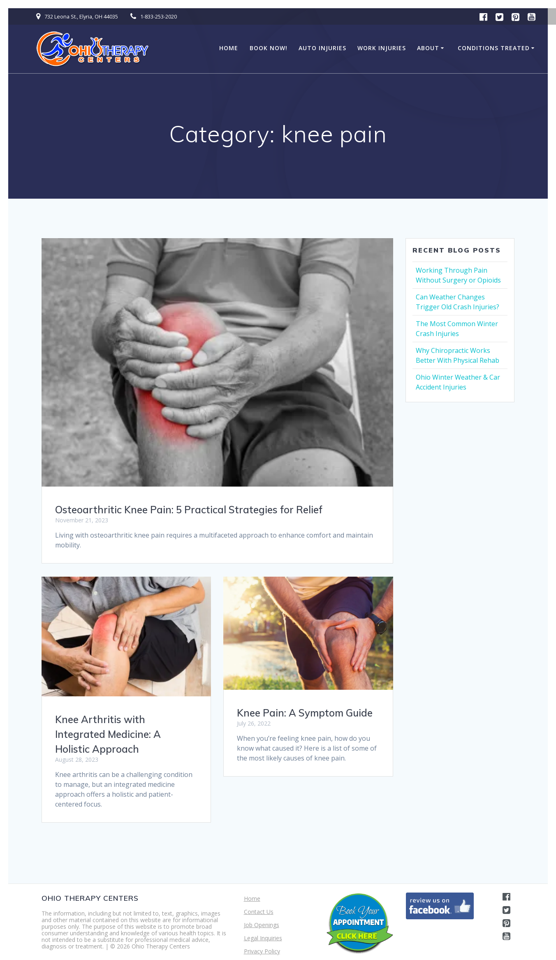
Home (228, 48)
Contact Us (258, 912)
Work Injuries (381, 48)
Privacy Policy (262, 951)
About (428, 48)
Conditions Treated (494, 48)
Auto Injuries (322, 48)
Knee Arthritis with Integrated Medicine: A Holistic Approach (108, 734)
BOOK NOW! (268, 48)
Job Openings (261, 925)
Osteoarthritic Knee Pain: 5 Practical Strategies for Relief (188, 509)
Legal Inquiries (263, 938)
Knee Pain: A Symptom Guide (305, 713)
